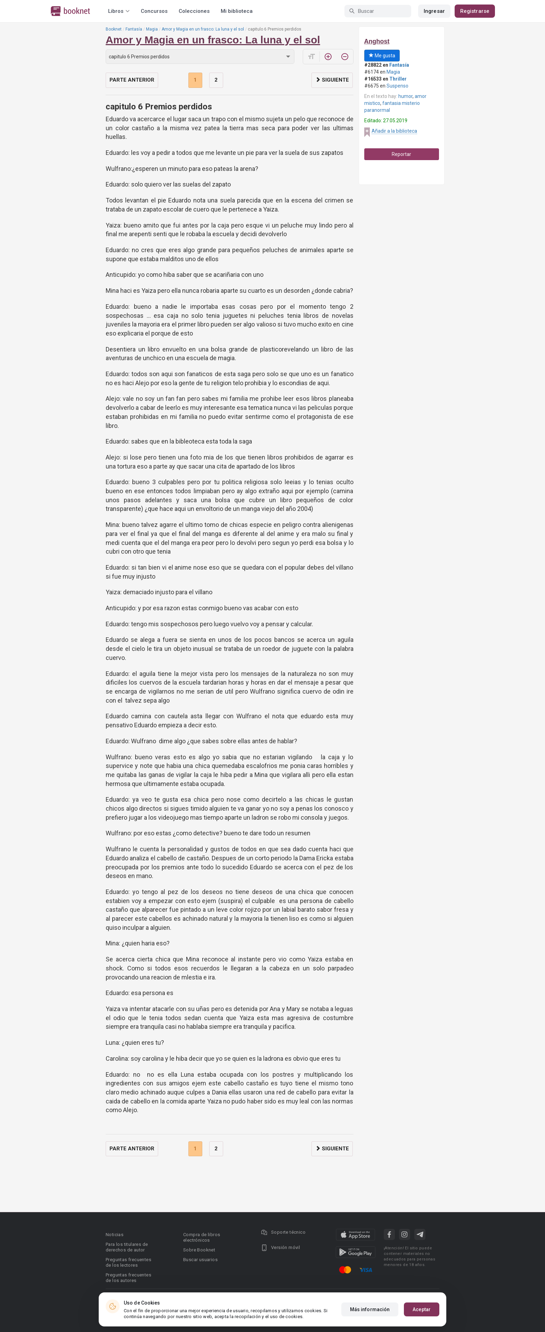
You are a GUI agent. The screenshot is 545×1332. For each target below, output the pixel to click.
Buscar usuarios (200, 1259)
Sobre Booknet (199, 1249)
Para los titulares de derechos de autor (127, 1247)
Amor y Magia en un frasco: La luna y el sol (203, 29)
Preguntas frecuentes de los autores (128, 1277)
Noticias (114, 1234)
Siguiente (332, 80)
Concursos (154, 11)
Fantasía (133, 29)
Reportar (401, 154)
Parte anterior (131, 80)
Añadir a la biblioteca (394, 131)
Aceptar (422, 1309)
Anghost (377, 41)
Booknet (114, 29)
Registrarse (474, 11)
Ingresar (434, 11)
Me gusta (382, 55)
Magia (152, 29)
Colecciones (194, 11)
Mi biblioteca (237, 11)
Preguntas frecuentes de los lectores (128, 1262)
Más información (370, 1309)
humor (405, 96)
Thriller (398, 79)
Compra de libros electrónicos (201, 1237)
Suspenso (397, 86)
